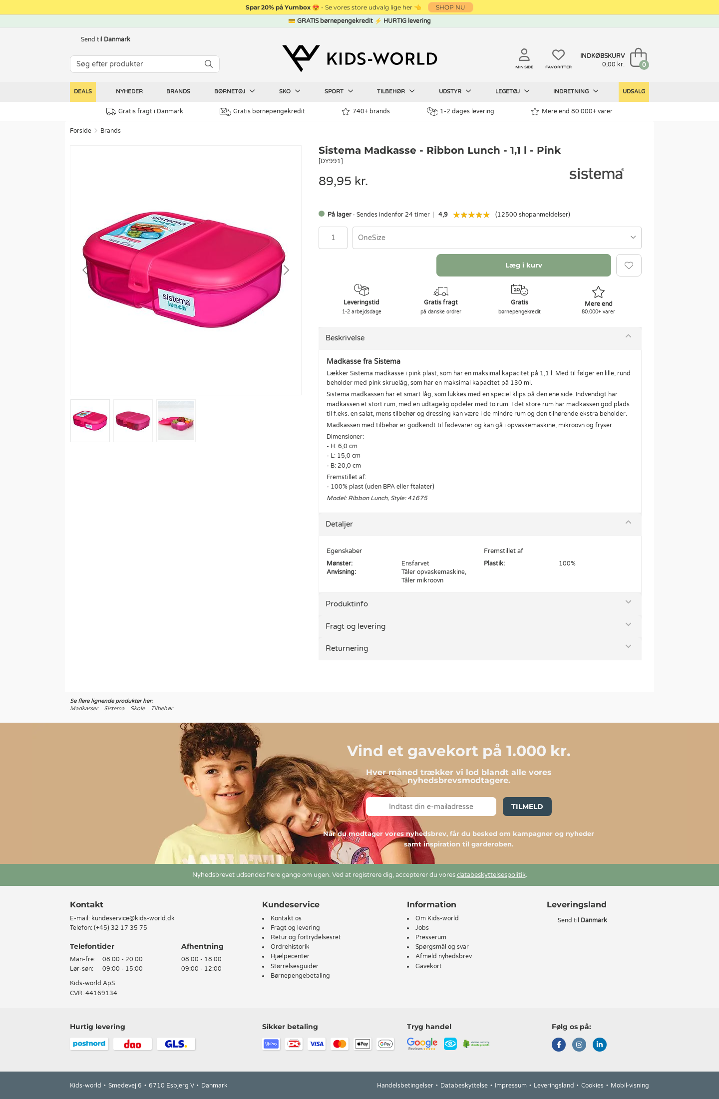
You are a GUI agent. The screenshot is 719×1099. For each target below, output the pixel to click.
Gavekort (428, 966)
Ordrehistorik (290, 946)
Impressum (511, 1085)
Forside (80, 130)
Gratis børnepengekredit (262, 112)
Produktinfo (347, 603)
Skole (137, 708)
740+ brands (366, 111)
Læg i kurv (523, 265)
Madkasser (84, 708)
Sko (290, 91)
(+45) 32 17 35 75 (120, 927)
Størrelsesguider (295, 966)
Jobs (422, 927)
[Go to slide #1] (90, 420)
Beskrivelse (345, 337)
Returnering (347, 648)
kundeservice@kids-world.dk (133, 918)
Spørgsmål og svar (442, 946)
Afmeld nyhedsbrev (443, 956)
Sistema (114, 708)
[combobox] (497, 238)
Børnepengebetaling (300, 975)
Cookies (592, 1085)
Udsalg (634, 91)
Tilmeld (527, 806)
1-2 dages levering (460, 111)
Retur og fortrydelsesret (306, 937)
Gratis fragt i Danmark (144, 111)
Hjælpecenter (290, 956)
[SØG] (208, 64)
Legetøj (512, 91)
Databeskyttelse (464, 1085)
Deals (83, 91)
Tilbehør (396, 91)
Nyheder (129, 91)
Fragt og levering (355, 626)
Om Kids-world (437, 918)
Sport (339, 91)
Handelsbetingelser (405, 1085)
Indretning (576, 91)
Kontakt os (286, 918)
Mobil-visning (630, 1085)
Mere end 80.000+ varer (572, 111)
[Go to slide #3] (176, 420)
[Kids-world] (359, 58)
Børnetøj (234, 91)
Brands (178, 91)
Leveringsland (554, 1085)
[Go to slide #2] (133, 420)
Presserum (430, 937)
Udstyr (455, 91)
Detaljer (339, 524)
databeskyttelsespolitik (491, 875)
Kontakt (86, 904)
